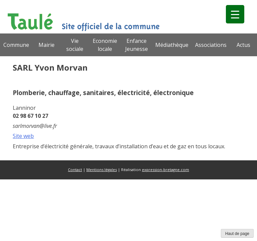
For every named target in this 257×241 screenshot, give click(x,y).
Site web (23, 136)
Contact (75, 169)
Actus (243, 45)
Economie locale (105, 45)
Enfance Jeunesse (136, 45)
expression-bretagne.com (165, 169)
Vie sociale (74, 45)
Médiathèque (171, 45)
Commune (16, 45)
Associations (211, 45)
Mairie (46, 45)
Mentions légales (101, 169)
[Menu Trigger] (235, 14)
